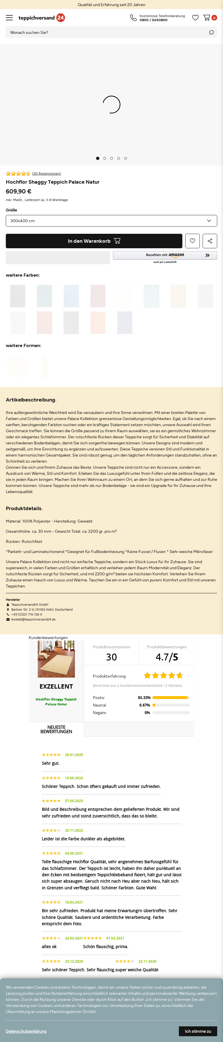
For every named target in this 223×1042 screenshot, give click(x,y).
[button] (165, 257)
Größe (11, 210)
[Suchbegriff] (106, 32)
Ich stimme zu (198, 1031)
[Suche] (211, 32)
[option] (111, 4)
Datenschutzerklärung (26, 1031)
